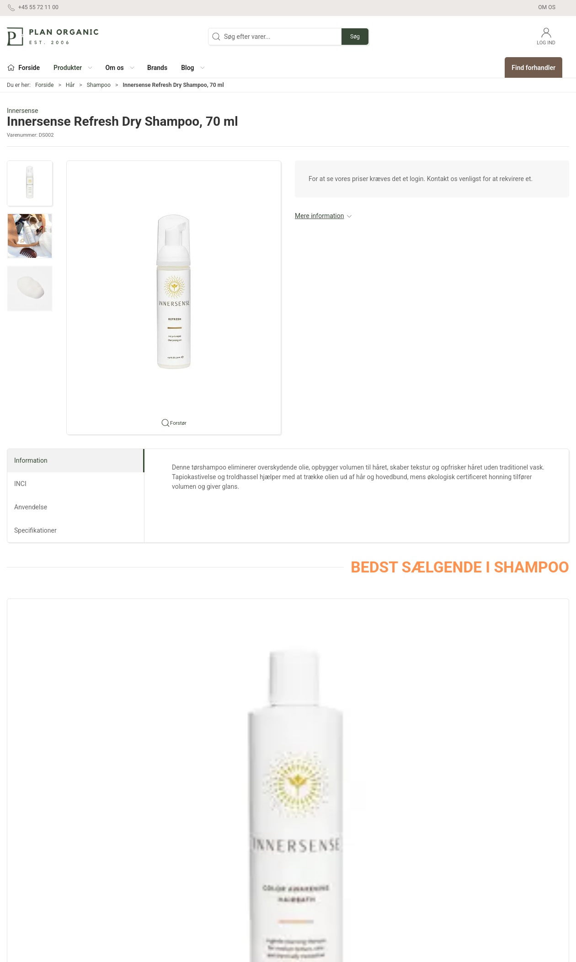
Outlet (301, 853)
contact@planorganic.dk (41, 884)
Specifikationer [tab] (35, 530)
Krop (207, 866)
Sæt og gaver (312, 840)
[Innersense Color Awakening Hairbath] (60, 652)
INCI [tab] (20, 483)
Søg (355, 36)
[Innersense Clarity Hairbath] (402, 652)
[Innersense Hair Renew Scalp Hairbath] (516, 652)
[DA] (52, 36)
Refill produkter (314, 879)
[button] (72, 67)
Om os (546, 7)
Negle (209, 879)
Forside (44, 85)
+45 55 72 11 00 (30, 875)
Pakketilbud (309, 905)
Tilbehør (212, 905)
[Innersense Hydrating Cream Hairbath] (288, 652)
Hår (70, 85)
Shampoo (99, 85)
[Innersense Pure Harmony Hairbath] (174, 652)
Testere (303, 892)
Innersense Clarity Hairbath (395, 714)
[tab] (275, 762)
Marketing (307, 866)
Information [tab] (31, 460)
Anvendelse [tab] (30, 507)
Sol (205, 892)
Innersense (22, 110)
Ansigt (210, 840)
